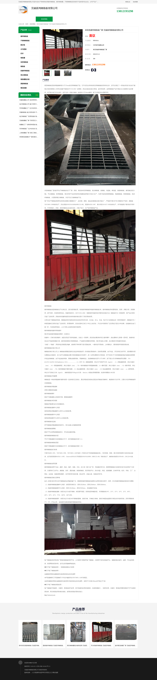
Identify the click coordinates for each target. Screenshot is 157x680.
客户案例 (113, 19)
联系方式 (130, 19)
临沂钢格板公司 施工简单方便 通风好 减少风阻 (28, 104)
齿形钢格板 (24, 62)
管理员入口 (48, 672)
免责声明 (42, 672)
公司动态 (95, 19)
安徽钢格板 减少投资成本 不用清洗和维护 (28, 112)
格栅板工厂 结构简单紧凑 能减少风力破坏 (28, 124)
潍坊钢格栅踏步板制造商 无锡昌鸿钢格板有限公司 (82, 645)
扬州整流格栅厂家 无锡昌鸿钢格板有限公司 (128, 645)
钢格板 (23, 66)
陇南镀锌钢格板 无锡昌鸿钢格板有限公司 (56, 645)
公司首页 (27, 19)
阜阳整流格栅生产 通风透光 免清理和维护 (28, 137)
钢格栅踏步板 (25, 79)
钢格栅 (23, 58)
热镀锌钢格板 (25, 71)
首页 (26, 24)
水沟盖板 (24, 49)
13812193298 (98, 64)
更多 (37, 95)
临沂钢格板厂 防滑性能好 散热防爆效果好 (28, 116)
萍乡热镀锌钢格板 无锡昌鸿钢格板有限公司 (104, 645)
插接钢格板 (24, 83)
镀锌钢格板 (24, 36)
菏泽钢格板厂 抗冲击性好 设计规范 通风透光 (28, 128)
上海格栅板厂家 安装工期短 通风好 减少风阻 (28, 133)
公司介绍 (78, 19)
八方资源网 (35, 672)
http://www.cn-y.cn (49, 595)
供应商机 (44, 19)
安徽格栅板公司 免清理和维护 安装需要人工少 (28, 100)
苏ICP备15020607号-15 (43, 666)
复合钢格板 (24, 75)
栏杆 (22, 53)
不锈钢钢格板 (25, 40)
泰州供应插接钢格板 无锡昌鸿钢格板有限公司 (33, 645)
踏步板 (23, 45)
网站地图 (55, 672)
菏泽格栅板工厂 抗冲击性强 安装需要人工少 (28, 108)
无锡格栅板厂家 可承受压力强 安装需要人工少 (28, 120)
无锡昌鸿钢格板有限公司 (31, 669)
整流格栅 (24, 88)
